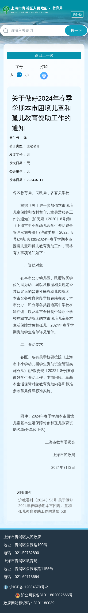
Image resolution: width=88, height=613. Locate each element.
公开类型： (17, 146)
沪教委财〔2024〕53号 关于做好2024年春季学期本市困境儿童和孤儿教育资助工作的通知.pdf (45, 505)
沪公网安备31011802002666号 (44, 595)
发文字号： (17, 154)
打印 (44, 72)
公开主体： (17, 171)
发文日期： (17, 163)
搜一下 (76, 31)
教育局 (57, 8)
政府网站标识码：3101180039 (29, 603)
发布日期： (17, 180)
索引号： (16, 137)
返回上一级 (44, 55)
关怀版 (77, 14)
